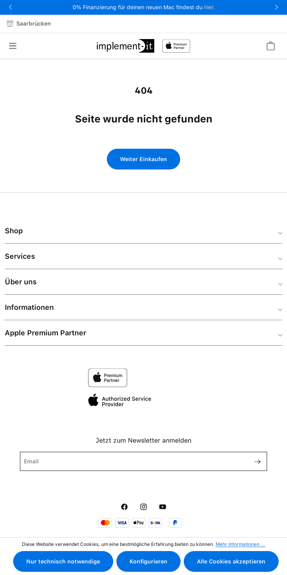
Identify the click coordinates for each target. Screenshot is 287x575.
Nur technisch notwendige (63, 561)
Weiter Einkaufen (143, 159)
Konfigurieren (148, 561)
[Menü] (15, 46)
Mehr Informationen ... (240, 544)
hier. (209, 7)
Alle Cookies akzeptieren (231, 561)
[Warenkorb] (270, 45)
